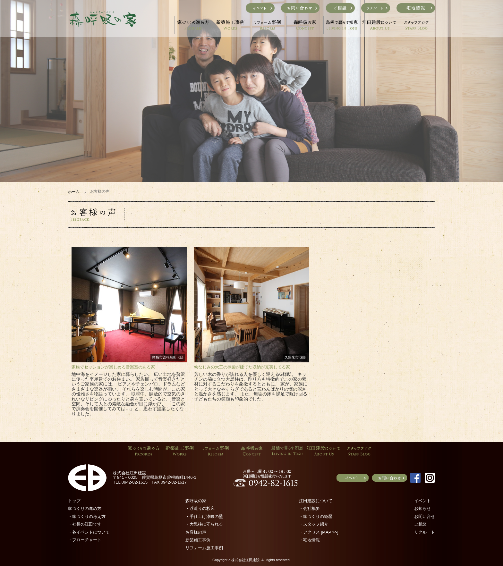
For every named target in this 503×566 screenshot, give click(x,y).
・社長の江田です (84, 524)
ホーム (74, 192)
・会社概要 (309, 508)
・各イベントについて (89, 532)
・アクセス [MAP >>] (318, 532)
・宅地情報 (309, 539)
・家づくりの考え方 (87, 516)
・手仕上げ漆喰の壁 (204, 516)
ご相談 (420, 524)
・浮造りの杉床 (200, 508)
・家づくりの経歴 (315, 516)
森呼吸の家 (195, 500)
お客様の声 (195, 532)
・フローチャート (84, 539)
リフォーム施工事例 (204, 547)
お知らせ (422, 508)
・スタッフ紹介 (313, 524)
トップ (74, 500)
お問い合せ (424, 516)
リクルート (424, 532)
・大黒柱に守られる (204, 524)
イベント (422, 500)
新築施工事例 (197, 539)
